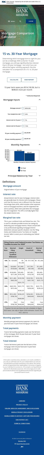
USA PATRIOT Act (22, 420)
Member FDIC (22, 441)
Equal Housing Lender (23, 444)
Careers (22, 401)
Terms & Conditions (22, 423)
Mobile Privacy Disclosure (22, 412)
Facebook (22, 432)
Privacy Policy (22, 404)
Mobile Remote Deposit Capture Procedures (22, 416)
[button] (22, 100)
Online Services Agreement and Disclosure (22, 408)
